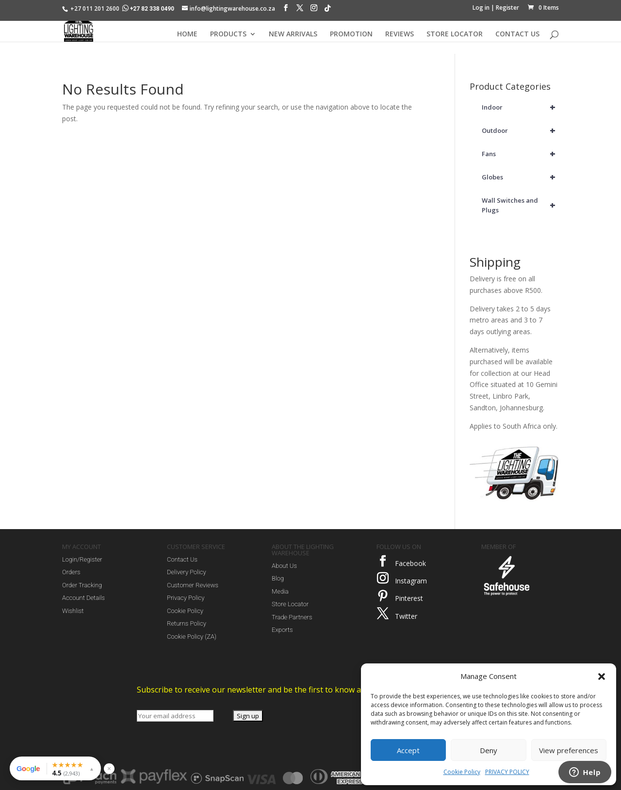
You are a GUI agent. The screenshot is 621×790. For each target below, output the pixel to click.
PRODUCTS (228, 34)
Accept (408, 750)
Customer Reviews (192, 585)
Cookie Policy (461, 772)
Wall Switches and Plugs (520, 205)
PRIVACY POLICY (507, 772)
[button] (601, 676)
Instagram (411, 580)
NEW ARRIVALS (293, 34)
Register (507, 7)
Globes (520, 177)
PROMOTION (351, 34)
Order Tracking (82, 585)
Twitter (406, 616)
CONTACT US (517, 34)
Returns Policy (186, 623)
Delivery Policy (186, 572)
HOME (187, 34)
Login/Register (82, 559)
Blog (278, 578)
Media (280, 591)
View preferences (568, 750)
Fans (520, 153)
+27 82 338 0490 (149, 8)
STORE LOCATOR (454, 34)
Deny (488, 750)
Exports (282, 629)
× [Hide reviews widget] (109, 768)
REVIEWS (399, 34)
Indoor (520, 107)
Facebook (410, 563)
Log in (481, 7)
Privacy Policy (185, 597)
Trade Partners (292, 617)
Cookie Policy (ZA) (191, 636)
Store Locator (290, 604)
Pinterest (409, 598)
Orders (71, 572)
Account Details (83, 597)
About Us (284, 565)
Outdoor (520, 130)
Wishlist (72, 610)
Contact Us (182, 559)
